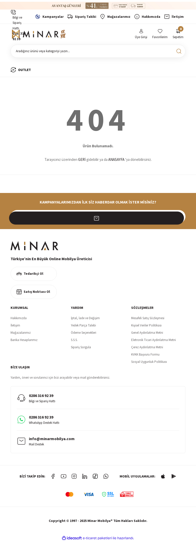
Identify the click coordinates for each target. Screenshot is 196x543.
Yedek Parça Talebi (83, 326)
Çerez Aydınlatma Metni (147, 348)
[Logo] (40, 35)
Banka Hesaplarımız (24, 341)
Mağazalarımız (21, 333)
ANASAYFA (116, 160)
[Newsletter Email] (98, 217)
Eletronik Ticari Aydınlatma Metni (153, 341)
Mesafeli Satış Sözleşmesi (147, 319)
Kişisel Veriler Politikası (146, 326)
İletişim (15, 326)
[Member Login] (141, 35)
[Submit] (179, 218)
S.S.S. (74, 341)
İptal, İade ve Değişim (85, 319)
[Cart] (178, 35)
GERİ (82, 160)
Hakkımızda (19, 319)
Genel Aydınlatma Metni (147, 333)
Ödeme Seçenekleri (83, 333)
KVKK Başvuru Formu (145, 355)
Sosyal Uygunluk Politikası (149, 363)
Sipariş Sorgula (81, 348)
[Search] (98, 52)
